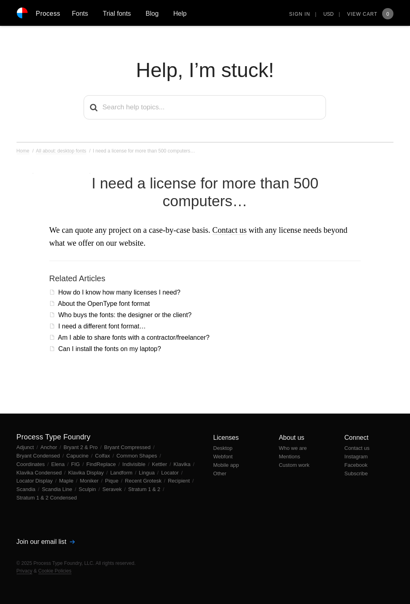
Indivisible (134, 464)
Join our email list (46, 541)
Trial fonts (117, 13)
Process (48, 13)
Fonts (80, 13)
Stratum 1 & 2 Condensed (47, 498)
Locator (170, 473)
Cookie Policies (54, 571)
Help (180, 13)
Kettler (160, 464)
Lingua (147, 473)
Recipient (179, 481)
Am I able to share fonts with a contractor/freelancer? (133, 337)
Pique (112, 481)
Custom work (294, 465)
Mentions (289, 457)
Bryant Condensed (39, 456)
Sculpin (88, 489)
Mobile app (226, 465)
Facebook (356, 465)
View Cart (370, 14)
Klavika (183, 464)
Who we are (293, 448)
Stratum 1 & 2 (145, 489)
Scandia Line (58, 489)
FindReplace (102, 464)
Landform (122, 473)
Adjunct (26, 447)
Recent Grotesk (144, 481)
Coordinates (31, 464)
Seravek (113, 489)
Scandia (27, 489)
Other (220, 473)
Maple (67, 481)
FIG (76, 464)
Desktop (223, 448)
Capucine (78, 456)
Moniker (90, 481)
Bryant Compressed (128, 447)
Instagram (356, 457)
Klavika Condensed (40, 473)
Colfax (103, 456)
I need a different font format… (102, 326)
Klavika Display (86, 473)
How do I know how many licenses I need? (119, 292)
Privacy (24, 571)
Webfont (223, 457)
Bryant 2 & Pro (81, 447)
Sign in (299, 14)
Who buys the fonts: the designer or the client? (124, 314)
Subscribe (356, 473)
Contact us (229, 230)
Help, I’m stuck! (205, 70)
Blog (152, 13)
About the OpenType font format (104, 303)
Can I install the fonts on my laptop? (109, 348)
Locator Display (35, 481)
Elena (58, 464)
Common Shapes (137, 456)
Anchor (49, 447)
